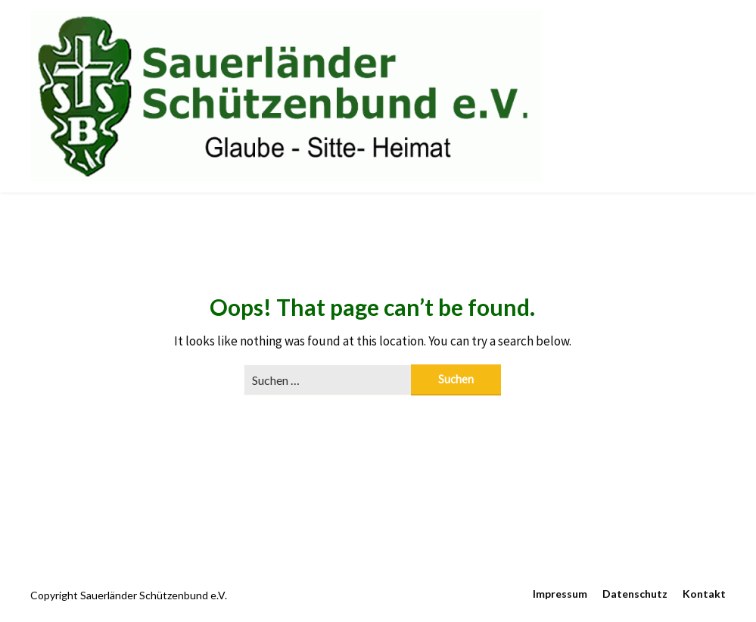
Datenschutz (634, 594)
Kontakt (704, 594)
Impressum (560, 594)
